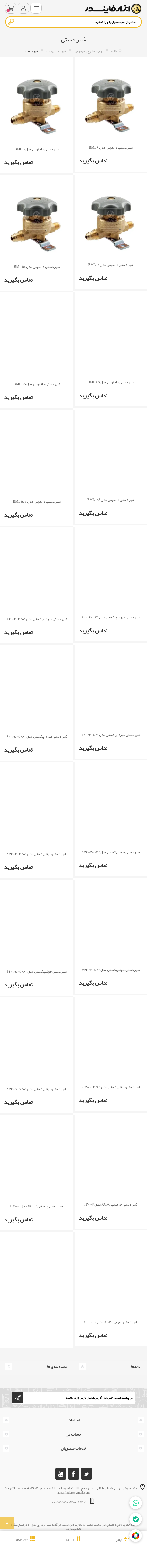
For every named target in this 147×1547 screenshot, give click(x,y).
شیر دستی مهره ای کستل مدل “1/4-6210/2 (111, 617)
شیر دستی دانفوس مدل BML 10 (37, 149)
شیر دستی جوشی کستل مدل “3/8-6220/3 (37, 854)
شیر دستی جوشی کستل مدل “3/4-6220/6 (111, 1087)
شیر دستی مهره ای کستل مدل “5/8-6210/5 (37, 736)
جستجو (11, 22)
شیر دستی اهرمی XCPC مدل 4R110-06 (111, 1322)
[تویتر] (86, 1474)
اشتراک (17, 1397)
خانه (114, 51)
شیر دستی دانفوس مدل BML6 (111, 147)
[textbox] (73, 22)
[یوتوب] (60, 1474)
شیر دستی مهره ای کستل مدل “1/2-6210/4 (111, 735)
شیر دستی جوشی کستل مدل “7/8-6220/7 (37, 1089)
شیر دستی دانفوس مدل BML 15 (37, 266)
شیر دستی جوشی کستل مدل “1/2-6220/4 (111, 970)
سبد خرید (10, 8)
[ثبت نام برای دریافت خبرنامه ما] (79, 1397)
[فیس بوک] (73, 1474)
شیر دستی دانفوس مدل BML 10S (37, 384)
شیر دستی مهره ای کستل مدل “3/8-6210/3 (37, 619)
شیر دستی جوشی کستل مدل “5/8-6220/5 (37, 971)
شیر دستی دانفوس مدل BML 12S (110, 500)
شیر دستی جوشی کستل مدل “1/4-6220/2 (111, 852)
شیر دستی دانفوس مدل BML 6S (111, 382)
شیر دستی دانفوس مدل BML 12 (110, 265)
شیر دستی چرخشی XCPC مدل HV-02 (110, 1204)
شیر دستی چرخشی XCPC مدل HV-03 (37, 1206)
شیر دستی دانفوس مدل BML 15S (37, 501)
